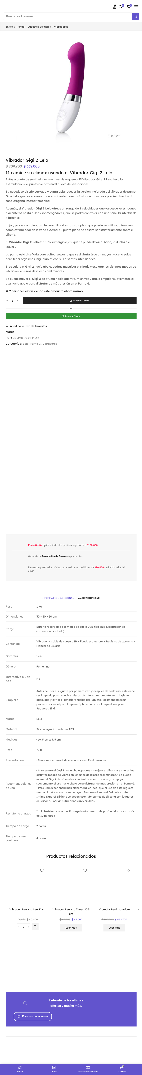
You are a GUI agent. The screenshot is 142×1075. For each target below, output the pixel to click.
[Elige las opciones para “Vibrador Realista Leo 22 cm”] (35, 927)
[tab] (56, 598)
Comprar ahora (72, 316)
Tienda (20, 26)
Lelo (26, 344)
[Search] (135, 16)
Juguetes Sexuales (39, 26)
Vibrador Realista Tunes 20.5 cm (71, 913)
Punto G (36, 344)
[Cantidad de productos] (12, 300)
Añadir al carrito (81, 300)
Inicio (9, 26)
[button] (114, 7)
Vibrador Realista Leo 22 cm (28, 913)
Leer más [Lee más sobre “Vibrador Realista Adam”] (114, 929)
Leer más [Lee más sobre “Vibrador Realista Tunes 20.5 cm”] (71, 929)
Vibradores (61, 26)
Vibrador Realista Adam (114, 910)
